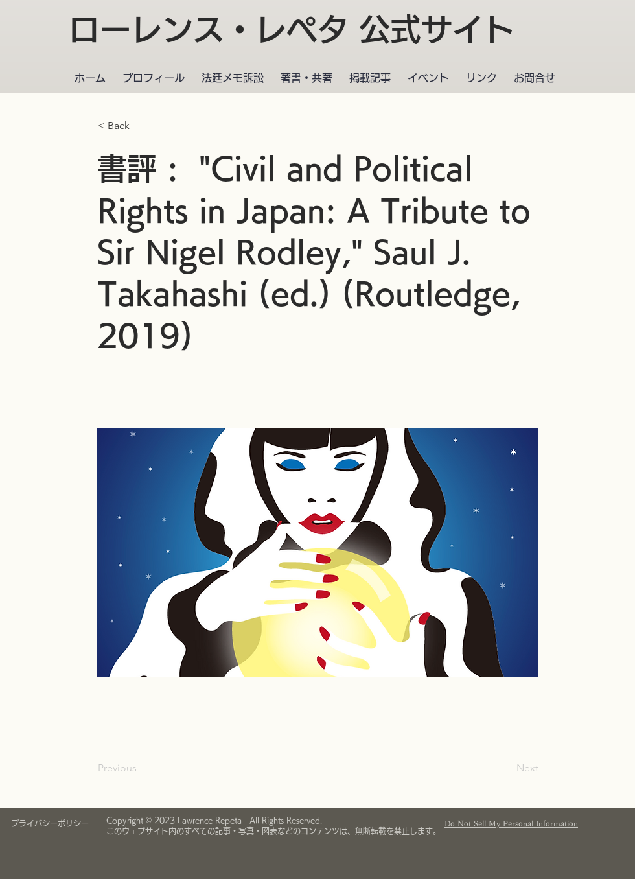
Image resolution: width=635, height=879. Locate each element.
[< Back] (140, 126)
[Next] (506, 768)
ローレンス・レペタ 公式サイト (291, 29)
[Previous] (140, 768)
